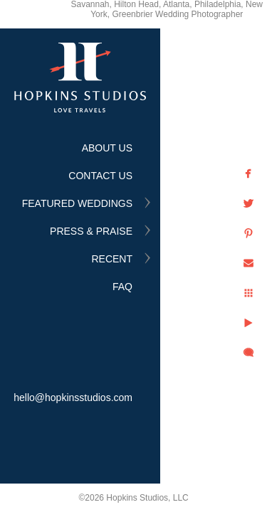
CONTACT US (100, 175)
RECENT (111, 259)
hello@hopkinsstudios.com (73, 397)
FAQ (122, 286)
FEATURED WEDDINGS (77, 203)
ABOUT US (107, 148)
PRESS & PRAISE (91, 231)
